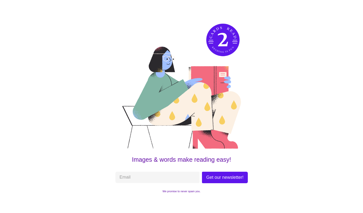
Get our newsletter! (224, 177)
